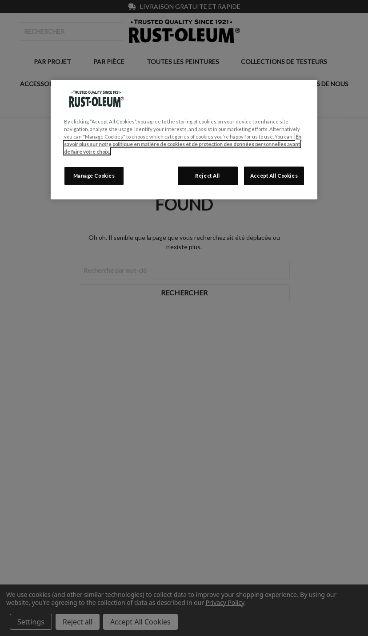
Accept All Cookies (274, 176)
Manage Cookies (94, 176)
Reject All (207, 176)
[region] (184, 139)
